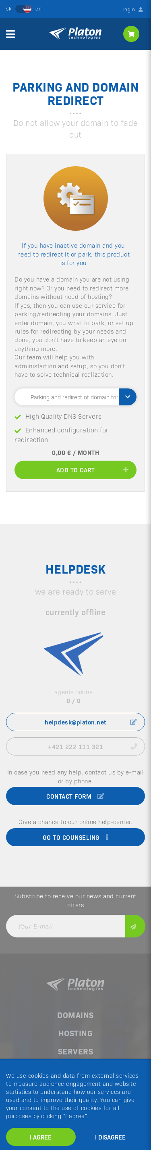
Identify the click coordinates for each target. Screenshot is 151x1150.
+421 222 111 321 (92, 746)
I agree (41, 1137)
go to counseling (76, 837)
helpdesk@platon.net (91, 722)
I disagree (110, 1137)
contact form (75, 796)
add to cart (92, 469)
